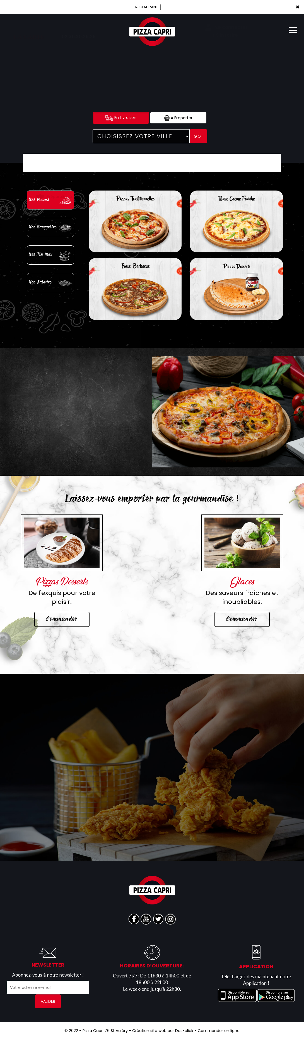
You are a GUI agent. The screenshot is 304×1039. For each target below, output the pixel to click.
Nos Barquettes (51, 228)
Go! (198, 136)
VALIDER (48, 1001)
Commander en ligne (219, 1030)
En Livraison (120, 118)
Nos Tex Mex (51, 255)
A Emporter (178, 118)
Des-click (184, 1030)
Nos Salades (51, 283)
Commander (62, 619)
